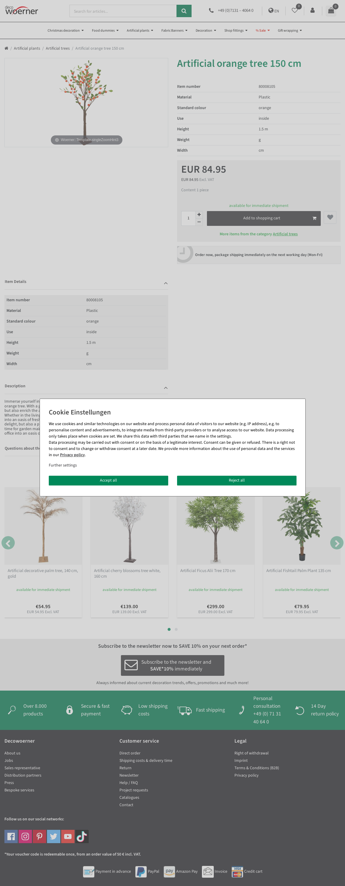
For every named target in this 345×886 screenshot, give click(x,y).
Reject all (237, 480)
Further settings (63, 465)
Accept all (108, 480)
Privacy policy (72, 455)
